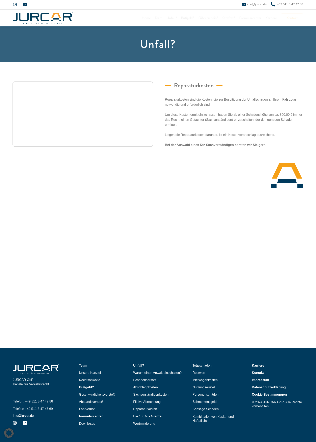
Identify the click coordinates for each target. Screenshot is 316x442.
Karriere (271, 18)
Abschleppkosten (145, 387)
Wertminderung (144, 423)
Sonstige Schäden (205, 409)
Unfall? (171, 18)
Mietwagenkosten (205, 380)
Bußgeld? (187, 18)
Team (158, 18)
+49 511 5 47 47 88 (289, 4)
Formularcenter (250, 18)
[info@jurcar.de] (244, 4)
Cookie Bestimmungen (269, 394)
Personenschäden (205, 394)
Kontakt (292, 18)
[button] (9, 433)
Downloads (87, 423)
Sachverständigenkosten (150, 394)
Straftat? (228, 18)
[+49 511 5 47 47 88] (273, 4)
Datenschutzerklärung (269, 387)
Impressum (260, 380)
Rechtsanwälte (89, 380)
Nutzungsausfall (203, 387)
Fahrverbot (87, 409)
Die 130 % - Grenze (147, 416)
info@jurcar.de (257, 4)
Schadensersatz (144, 380)
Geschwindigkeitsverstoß (97, 394)
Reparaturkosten (145, 409)
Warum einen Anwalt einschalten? (157, 372)
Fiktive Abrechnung (147, 401)
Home (146, 18)
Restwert (198, 372)
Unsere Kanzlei (90, 372)
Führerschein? (208, 18)
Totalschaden (201, 365)
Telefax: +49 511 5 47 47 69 (33, 409)
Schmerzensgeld (204, 401)
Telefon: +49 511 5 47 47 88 (33, 401)
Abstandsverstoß (91, 401)
